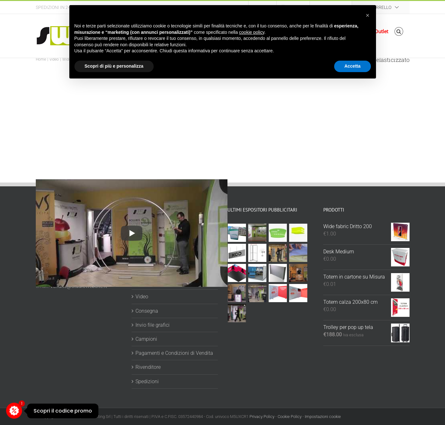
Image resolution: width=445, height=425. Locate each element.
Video (141, 297)
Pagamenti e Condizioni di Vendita (174, 353)
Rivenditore (148, 367)
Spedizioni (147, 381)
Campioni (146, 339)
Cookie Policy (290, 416)
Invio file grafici (152, 325)
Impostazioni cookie (323, 416)
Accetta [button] (352, 66)
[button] (399, 31)
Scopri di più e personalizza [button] (114, 66)
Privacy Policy (261, 416)
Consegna (146, 311)
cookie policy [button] (251, 32)
